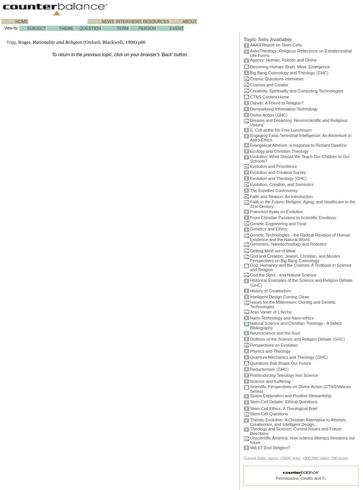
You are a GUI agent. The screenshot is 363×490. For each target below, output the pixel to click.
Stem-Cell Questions (269, 414)
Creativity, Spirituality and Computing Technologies (296, 91)
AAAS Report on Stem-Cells (276, 45)
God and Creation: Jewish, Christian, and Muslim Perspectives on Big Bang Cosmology (295, 258)
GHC (322, 73)
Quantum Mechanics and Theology (282, 357)
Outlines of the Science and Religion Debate (290, 339)
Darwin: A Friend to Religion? (276, 103)
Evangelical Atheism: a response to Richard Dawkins (298, 145)
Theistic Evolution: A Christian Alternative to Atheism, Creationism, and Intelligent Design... (298, 422)
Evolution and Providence (273, 166)
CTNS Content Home (269, 97)
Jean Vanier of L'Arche (270, 312)
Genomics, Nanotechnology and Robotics (288, 244)
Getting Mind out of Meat (272, 251)
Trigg (11, 42)
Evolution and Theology (271, 178)
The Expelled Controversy (274, 190)
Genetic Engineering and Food (278, 223)
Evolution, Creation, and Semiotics (281, 184)
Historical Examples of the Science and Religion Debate (301, 280)
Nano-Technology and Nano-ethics (282, 318)
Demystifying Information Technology (284, 109)
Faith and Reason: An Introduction (281, 196)
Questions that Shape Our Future (280, 363)
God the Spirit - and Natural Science (283, 275)
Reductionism (262, 369)
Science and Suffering (270, 381)
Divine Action (262, 115)
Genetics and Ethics (268, 229)
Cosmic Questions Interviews (276, 79)
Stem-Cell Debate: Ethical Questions (283, 401)
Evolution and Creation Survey (278, 172)
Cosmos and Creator (269, 85)
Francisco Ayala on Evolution (276, 211)
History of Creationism (270, 291)
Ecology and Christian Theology (279, 151)
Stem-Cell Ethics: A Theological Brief (283, 408)
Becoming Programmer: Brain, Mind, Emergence (290, 67)
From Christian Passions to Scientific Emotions (293, 217)
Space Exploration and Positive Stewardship (290, 395)
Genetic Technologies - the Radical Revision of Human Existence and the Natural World (300, 237)
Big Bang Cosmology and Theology (282, 73)
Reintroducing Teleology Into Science (284, 375)
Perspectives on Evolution (274, 345)
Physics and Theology (270, 351)
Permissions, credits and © (300, 478)
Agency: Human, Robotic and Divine (283, 60)
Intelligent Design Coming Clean (279, 297)
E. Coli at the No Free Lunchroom (281, 130)
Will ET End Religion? (270, 447)
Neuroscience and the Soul (275, 333)
